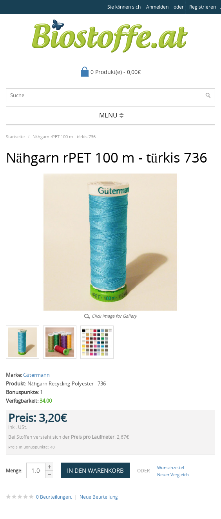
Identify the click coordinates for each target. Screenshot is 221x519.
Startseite (15, 136)
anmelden (157, 7)
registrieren (202, 7)
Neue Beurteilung (99, 497)
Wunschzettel (170, 467)
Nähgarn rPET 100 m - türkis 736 (64, 136)
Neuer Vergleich (173, 474)
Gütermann (36, 374)
